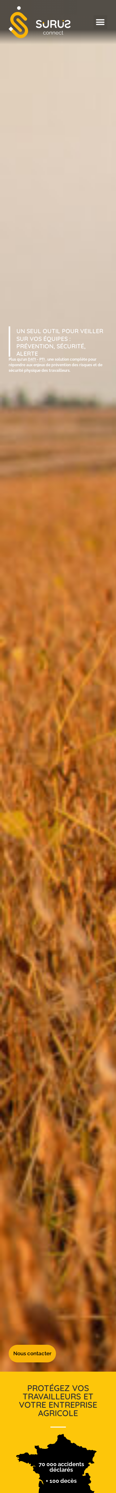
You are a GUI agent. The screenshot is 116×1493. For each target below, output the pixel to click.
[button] (100, 22)
